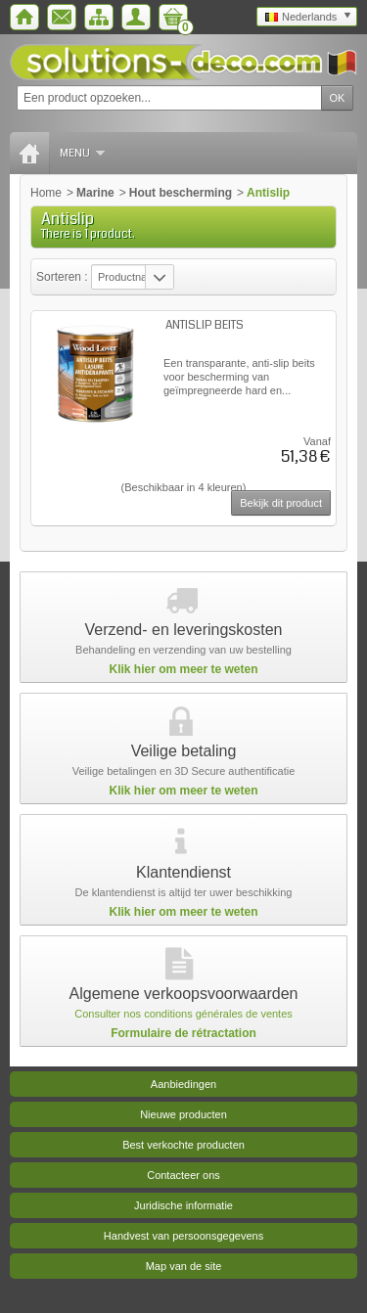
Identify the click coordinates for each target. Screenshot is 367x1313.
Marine (95, 193)
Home (46, 193)
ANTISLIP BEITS (204, 325)
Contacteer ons (183, 1175)
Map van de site (184, 1266)
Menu (82, 153)
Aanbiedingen (183, 1084)
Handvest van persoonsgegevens (183, 1236)
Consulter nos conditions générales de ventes (183, 1013)
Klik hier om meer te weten (183, 669)
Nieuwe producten (183, 1114)
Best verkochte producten (183, 1145)
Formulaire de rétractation (183, 1033)
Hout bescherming (180, 193)
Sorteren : (63, 277)
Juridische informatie (183, 1205)
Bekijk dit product (281, 503)
